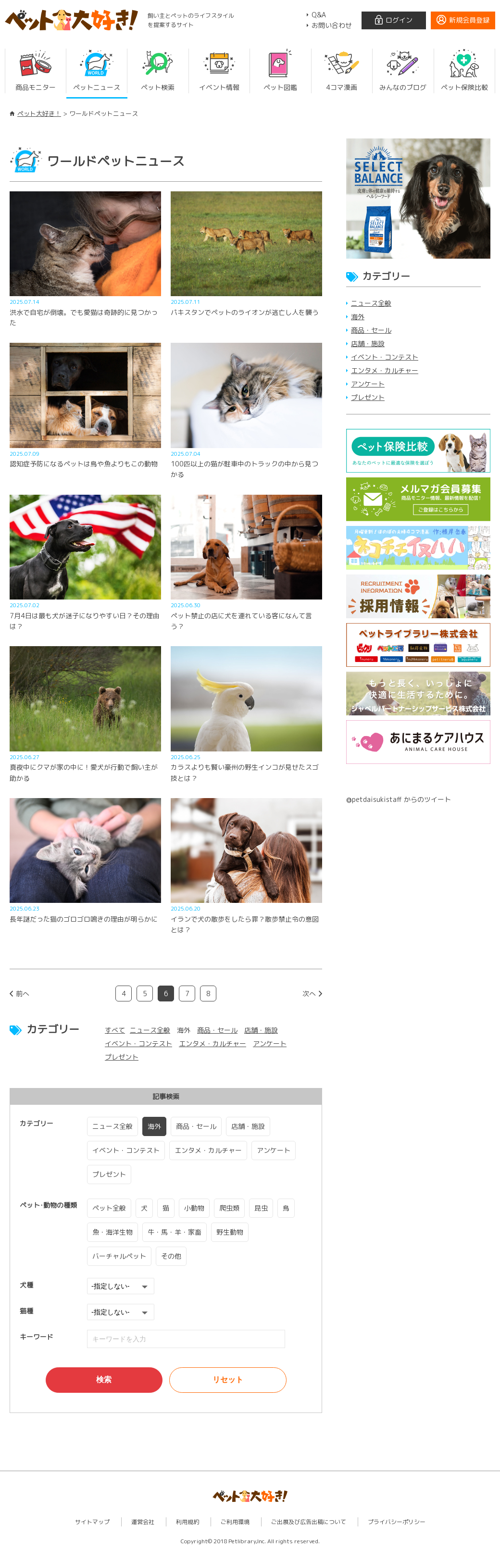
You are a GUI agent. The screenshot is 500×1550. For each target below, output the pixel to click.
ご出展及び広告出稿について (308, 1521)
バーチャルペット (119, 1256)
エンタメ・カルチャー (212, 1043)
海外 (154, 1126)
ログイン (399, 20)
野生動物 (229, 1232)
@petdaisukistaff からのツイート (398, 799)
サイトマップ (92, 1521)
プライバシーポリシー (396, 1521)
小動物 (194, 1207)
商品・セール (217, 1030)
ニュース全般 (150, 1030)
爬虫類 (229, 1207)
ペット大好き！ (39, 113)
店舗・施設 (261, 1030)
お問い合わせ (332, 25)
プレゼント (121, 1057)
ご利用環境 (235, 1521)
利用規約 (187, 1521)
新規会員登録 (469, 20)
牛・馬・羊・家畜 (174, 1232)
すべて (115, 1030)
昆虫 (261, 1207)
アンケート (270, 1043)
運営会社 (142, 1521)
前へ (22, 993)
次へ (309, 993)
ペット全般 (109, 1207)
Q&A (319, 14)
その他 (171, 1256)
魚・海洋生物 (112, 1232)
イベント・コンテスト (138, 1043)
